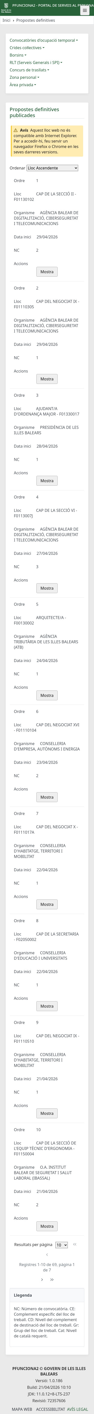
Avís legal (77, 1409)
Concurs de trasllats (28, 70)
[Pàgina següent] (42, 1279)
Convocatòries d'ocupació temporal (42, 40)
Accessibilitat (50, 1409)
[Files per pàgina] (61, 1245)
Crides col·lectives (26, 47)
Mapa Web (22, 1409)
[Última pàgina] (52, 1279)
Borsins (17, 55)
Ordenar (17, 168)
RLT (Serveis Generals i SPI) (34, 62)
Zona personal (23, 77)
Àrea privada (21, 84)
